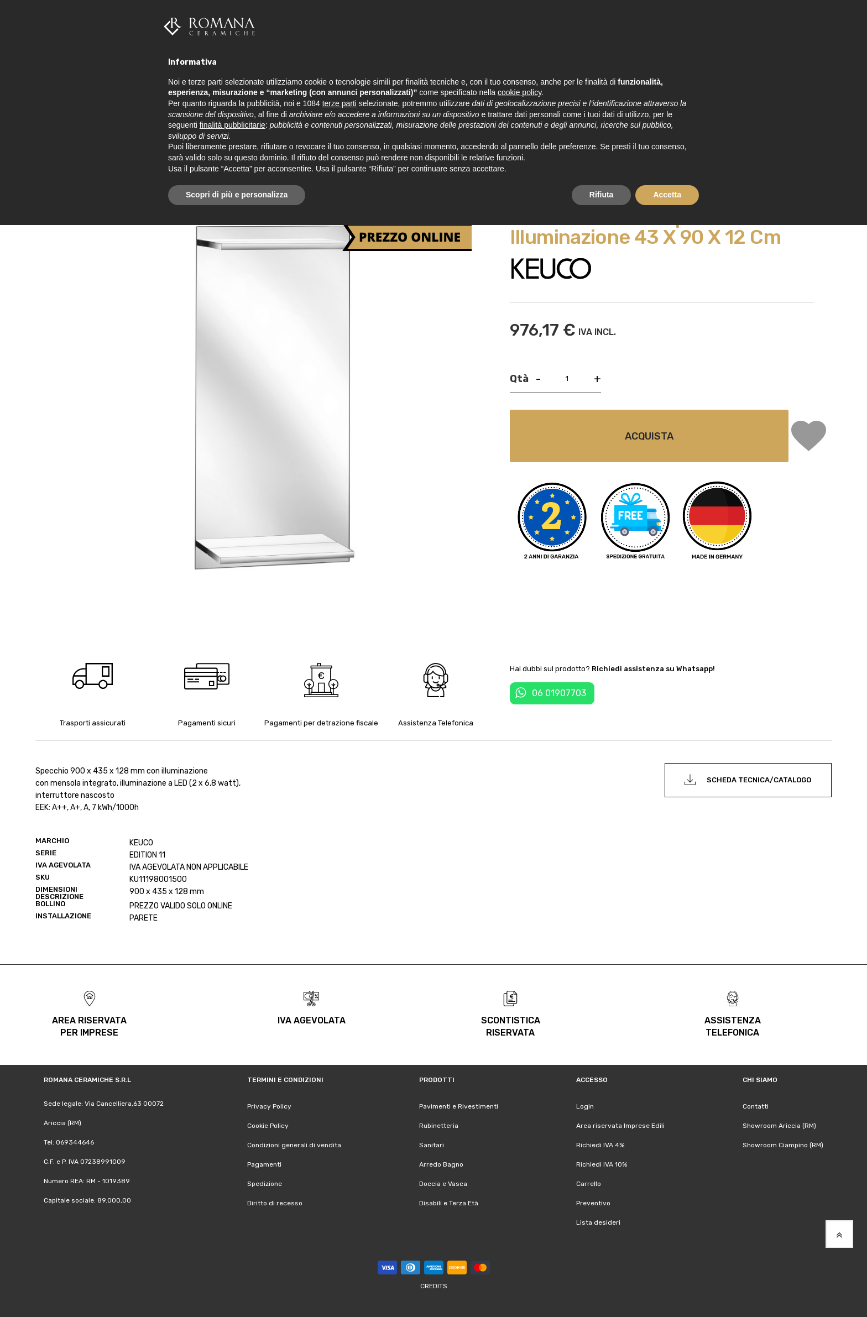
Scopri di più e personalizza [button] (237, 194)
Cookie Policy (268, 1126)
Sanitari (431, 1145)
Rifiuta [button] (601, 194)
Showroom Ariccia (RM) (779, 1126)
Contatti (756, 1106)
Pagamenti (264, 1164)
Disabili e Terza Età (448, 1203)
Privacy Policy (269, 1106)
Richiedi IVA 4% (600, 1145)
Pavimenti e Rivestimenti (458, 1106)
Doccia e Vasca (443, 1184)
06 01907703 (559, 693)
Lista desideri (598, 1222)
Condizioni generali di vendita (294, 1145)
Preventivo (593, 1203)
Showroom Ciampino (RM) (783, 1145)
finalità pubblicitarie (232, 125)
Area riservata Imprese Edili (620, 1126)
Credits (433, 1286)
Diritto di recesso (274, 1203)
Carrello (588, 1184)
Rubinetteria (438, 1126)
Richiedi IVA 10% (601, 1164)
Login (585, 1106)
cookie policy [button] (519, 92)
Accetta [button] (667, 194)
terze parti (339, 103)
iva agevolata (312, 1020)
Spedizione (264, 1184)
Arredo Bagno (441, 1164)
